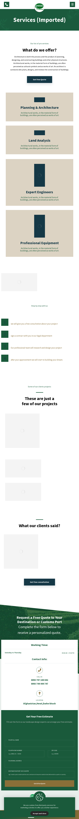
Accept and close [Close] (39, 813)
